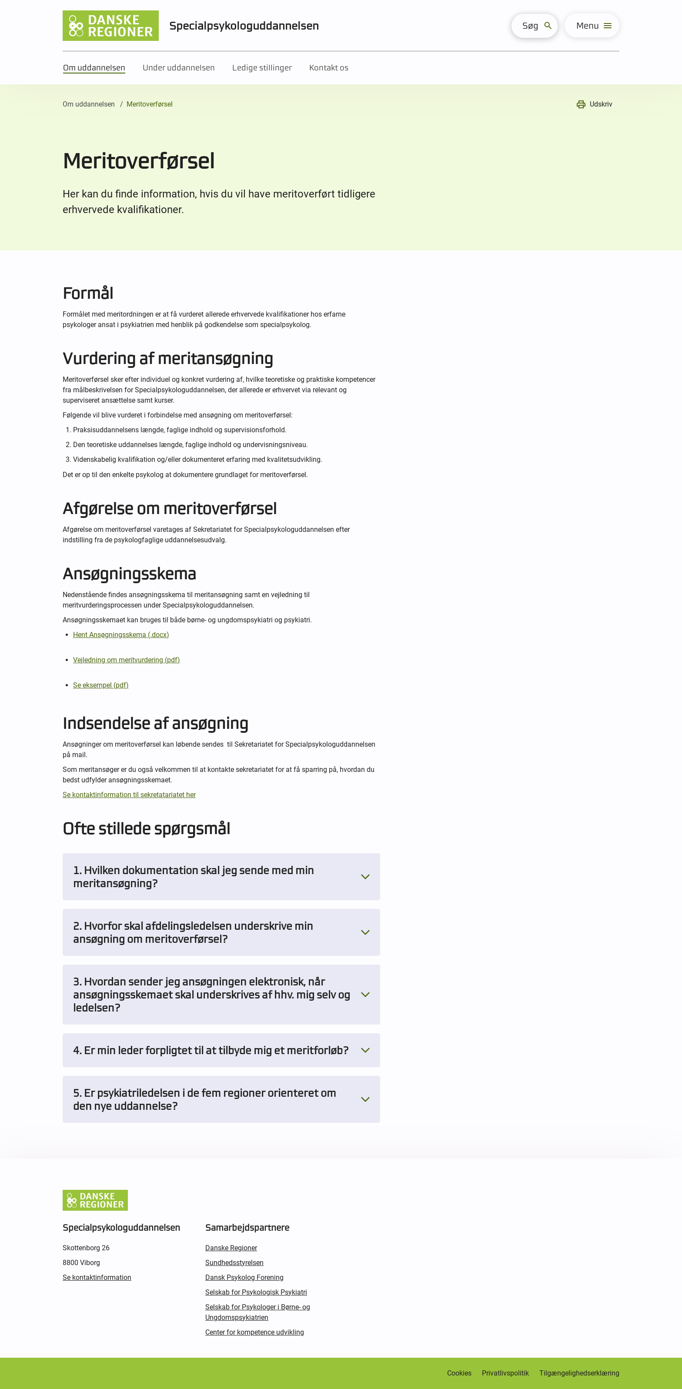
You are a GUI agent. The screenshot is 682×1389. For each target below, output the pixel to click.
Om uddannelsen (94, 68)
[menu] (592, 25)
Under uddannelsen (179, 68)
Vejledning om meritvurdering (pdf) (126, 660)
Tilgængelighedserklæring (579, 1373)
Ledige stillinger (262, 68)
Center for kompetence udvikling (254, 1332)
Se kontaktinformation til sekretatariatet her (129, 795)
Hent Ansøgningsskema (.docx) (121, 635)
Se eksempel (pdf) (101, 685)
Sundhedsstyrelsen (234, 1263)
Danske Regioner (231, 1248)
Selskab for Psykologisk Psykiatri (256, 1292)
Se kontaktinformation (97, 1277)
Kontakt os (328, 68)
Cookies (459, 1373)
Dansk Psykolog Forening (244, 1277)
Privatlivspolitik (505, 1373)
